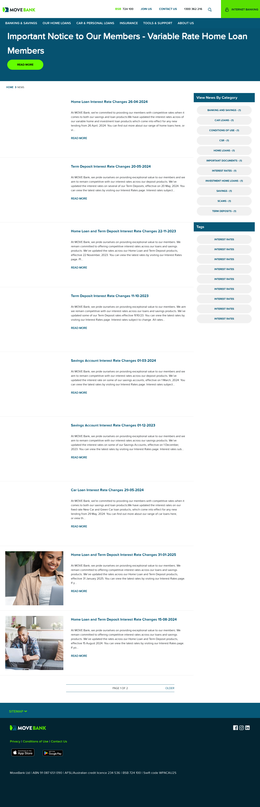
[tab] (130, 710)
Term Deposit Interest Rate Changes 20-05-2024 (111, 166)
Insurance (129, 23)
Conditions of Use (35, 741)
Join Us (146, 9)
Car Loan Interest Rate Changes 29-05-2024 (107, 490)
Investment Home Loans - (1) (224, 180)
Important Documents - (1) (224, 160)
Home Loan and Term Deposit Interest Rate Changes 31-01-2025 (123, 555)
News (20, 87)
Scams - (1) (224, 201)
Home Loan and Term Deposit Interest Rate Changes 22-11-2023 (123, 231)
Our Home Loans (57, 23)
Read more (25, 65)
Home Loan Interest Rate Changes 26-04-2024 (109, 102)
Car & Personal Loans (95, 23)
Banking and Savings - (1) (224, 110)
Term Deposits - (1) (224, 211)
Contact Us (168, 9)
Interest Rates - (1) (224, 170)
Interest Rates (224, 239)
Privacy (15, 741)
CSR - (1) (224, 140)
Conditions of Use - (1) (224, 130)
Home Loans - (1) (224, 150)
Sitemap (16, 711)
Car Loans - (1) (224, 120)
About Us (186, 23)
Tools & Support (157, 23)
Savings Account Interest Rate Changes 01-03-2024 (113, 361)
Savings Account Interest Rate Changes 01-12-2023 (113, 425)
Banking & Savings (21, 23)
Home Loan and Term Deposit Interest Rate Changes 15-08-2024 (124, 619)
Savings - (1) (224, 191)
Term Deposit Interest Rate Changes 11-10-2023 (110, 296)
